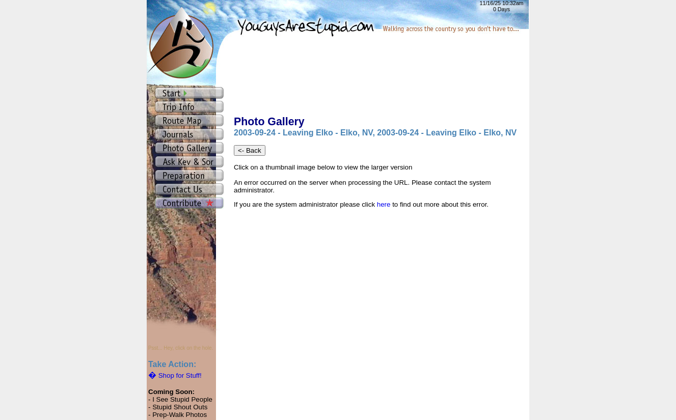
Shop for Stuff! (175, 375)
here (384, 204)
